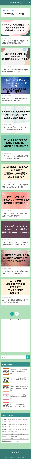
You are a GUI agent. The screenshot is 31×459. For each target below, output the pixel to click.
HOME (15, 452)
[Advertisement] (15, 336)
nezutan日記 (16, 2)
